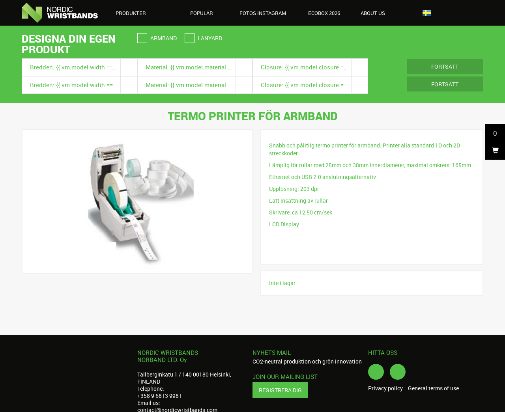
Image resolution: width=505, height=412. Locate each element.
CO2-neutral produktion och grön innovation (307, 361)
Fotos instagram (262, 13)
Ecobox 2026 (324, 13)
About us (377, 13)
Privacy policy (385, 388)
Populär (201, 13)
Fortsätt (444, 66)
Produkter (135, 13)
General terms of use (433, 388)
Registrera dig (280, 390)
